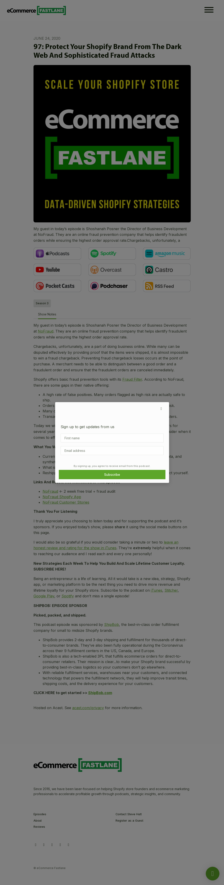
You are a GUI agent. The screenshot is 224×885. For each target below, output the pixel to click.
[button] (161, 408)
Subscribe (112, 474)
